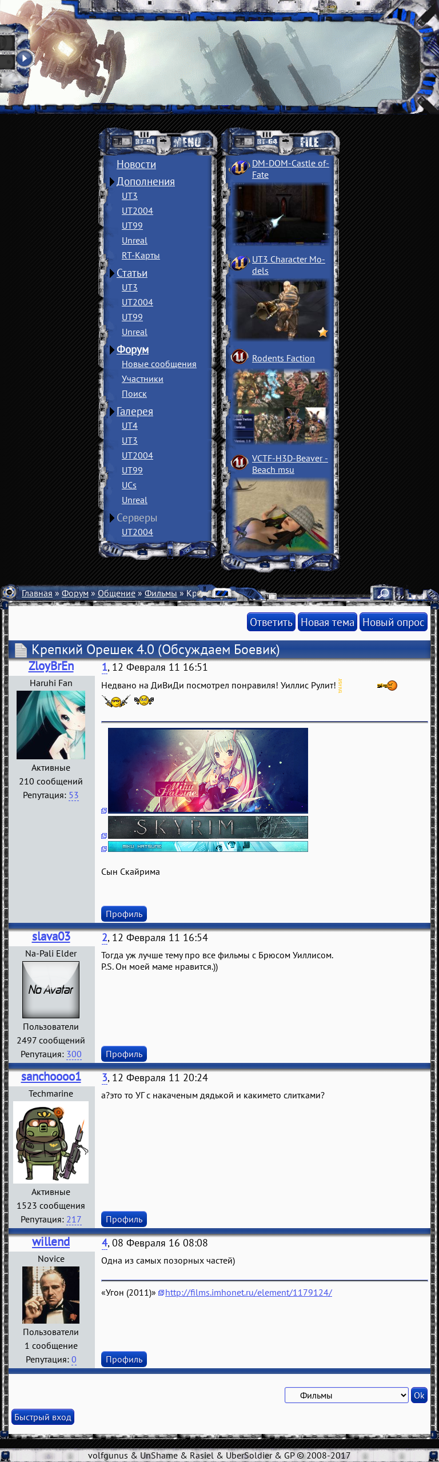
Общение (116, 593)
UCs (129, 485)
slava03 (51, 936)
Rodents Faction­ (283, 358)
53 (74, 794)
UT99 (132, 225)
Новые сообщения (159, 363)
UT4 (130, 425)
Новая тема (327, 622)
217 (74, 1219)
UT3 (130, 195)
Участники (142, 378)
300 (74, 1053)
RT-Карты (141, 255)
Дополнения (146, 181)
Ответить (271, 622)
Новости (136, 164)
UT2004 (137, 210)
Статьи (132, 273)
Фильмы (161, 593)
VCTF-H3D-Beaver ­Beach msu (290, 463)
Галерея (135, 411)
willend (51, 1241)
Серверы (137, 517)
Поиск (134, 393)
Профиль (124, 913)
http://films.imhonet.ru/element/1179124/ (248, 1292)
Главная (37, 593)
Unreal (134, 240)
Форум (133, 349)
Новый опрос (393, 622)
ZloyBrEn (51, 666)
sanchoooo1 (51, 1076)
